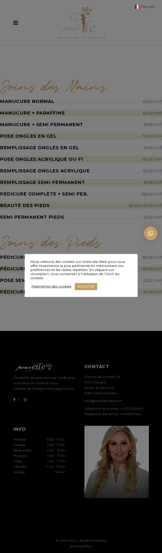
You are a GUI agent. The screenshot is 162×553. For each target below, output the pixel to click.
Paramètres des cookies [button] (51, 286)
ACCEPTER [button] (85, 286)
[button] (150, 233)
